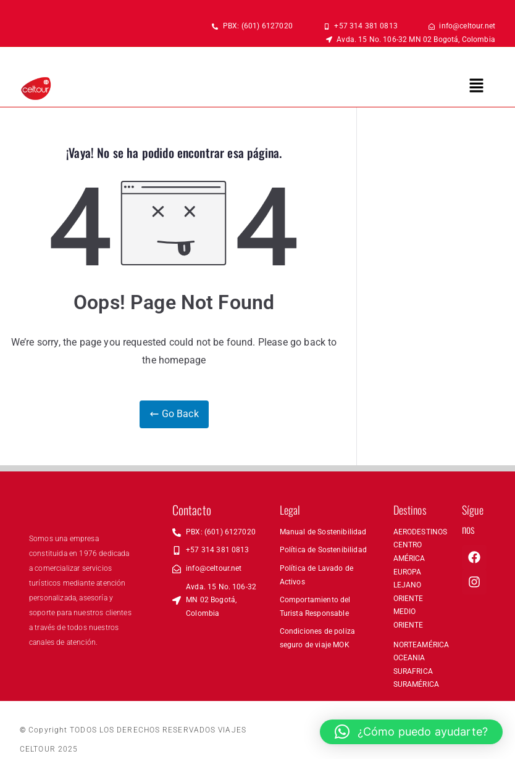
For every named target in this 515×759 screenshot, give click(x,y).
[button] (476, 86)
